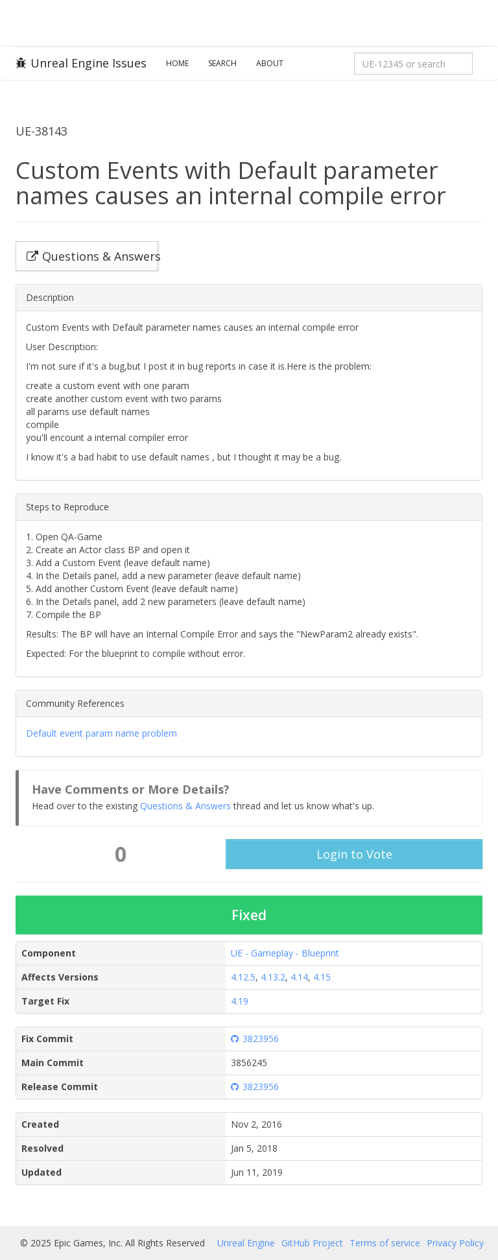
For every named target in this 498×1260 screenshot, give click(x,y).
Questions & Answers (185, 806)
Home (177, 63)
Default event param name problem (101, 733)
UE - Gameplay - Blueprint (285, 953)
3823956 (255, 1038)
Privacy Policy (455, 1243)
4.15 (322, 977)
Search (222, 63)
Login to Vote (354, 854)
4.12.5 (243, 977)
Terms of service (385, 1243)
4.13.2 (273, 977)
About (269, 63)
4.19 (239, 1001)
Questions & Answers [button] (92, 256)
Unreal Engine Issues (81, 63)
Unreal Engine (246, 1243)
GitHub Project (312, 1243)
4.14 (299, 977)
